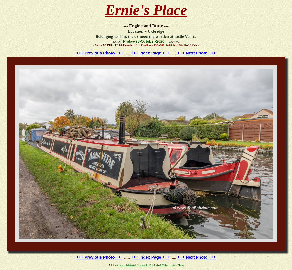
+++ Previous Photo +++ (99, 53)
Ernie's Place (146, 10)
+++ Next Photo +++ (196, 53)
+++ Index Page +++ (150, 53)
